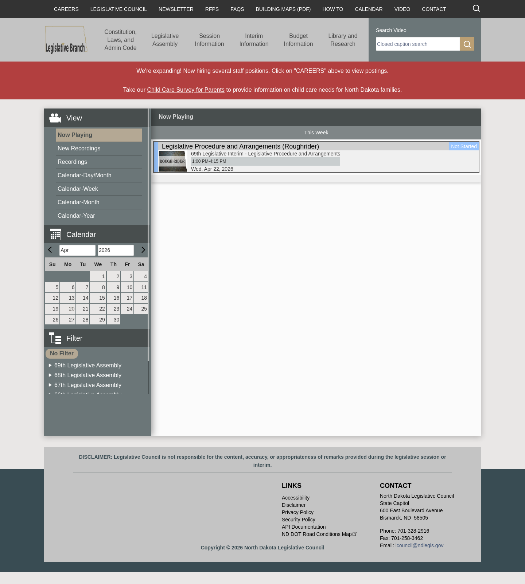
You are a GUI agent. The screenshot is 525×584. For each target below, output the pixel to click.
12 (56, 298)
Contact (434, 9)
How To (332, 9)
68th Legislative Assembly (87, 375)
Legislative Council (118, 9)
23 (117, 309)
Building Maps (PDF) (283, 9)
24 (130, 309)
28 (86, 320)
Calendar (368, 9)
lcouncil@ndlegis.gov (420, 545)
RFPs (212, 9)
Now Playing (75, 135)
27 (72, 320)
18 (144, 298)
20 (72, 309)
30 (117, 320)
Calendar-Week (78, 189)
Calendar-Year (76, 216)
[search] (418, 44)
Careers (66, 9)
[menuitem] (99, 135)
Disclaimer (294, 505)
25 (144, 309)
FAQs (237, 9)
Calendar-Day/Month (85, 175)
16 (117, 298)
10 (130, 287)
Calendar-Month (79, 202)
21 (86, 309)
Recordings (72, 162)
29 (102, 320)
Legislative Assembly (165, 40)
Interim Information (254, 40)
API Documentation (304, 527)
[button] (99, 230)
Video (402, 9)
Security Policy (298, 519)
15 (102, 298)
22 (102, 309)
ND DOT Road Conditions (320, 534)
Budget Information (298, 40)
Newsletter (176, 9)
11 (144, 287)
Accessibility (296, 498)
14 (86, 298)
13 (72, 298)
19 (56, 309)
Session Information (209, 40)
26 (56, 320)
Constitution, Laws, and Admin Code (120, 40)
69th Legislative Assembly (87, 365)
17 (130, 298)
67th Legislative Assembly (87, 385)
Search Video (391, 30)
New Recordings (79, 148)
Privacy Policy (298, 512)
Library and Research (343, 40)
